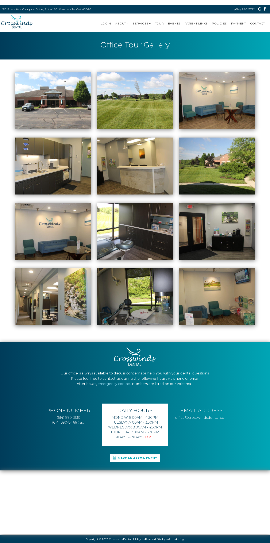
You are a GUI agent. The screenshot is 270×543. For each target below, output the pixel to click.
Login (106, 23)
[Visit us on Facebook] (264, 9)
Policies (219, 23)
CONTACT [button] (257, 23)
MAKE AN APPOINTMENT (135, 458)
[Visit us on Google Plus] (259, 9)
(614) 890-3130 (244, 9)
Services (142, 23)
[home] (19, 22)
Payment (238, 23)
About (121, 23)
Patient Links (196, 23)
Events (174, 23)
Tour (159, 23)
